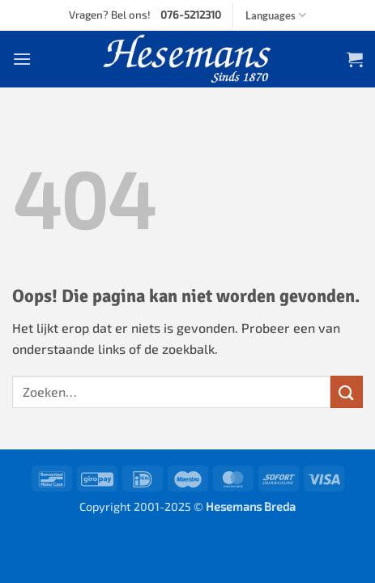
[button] (22, 59)
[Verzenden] (346, 391)
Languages (275, 15)
